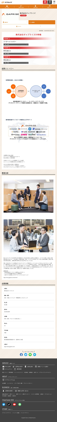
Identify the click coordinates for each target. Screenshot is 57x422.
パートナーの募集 (15, 412)
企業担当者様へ (8, 391)
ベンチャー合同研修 (35, 394)
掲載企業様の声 (5, 394)
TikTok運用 (4, 395)
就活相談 (26, 372)
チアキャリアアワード (6, 412)
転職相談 (31, 372)
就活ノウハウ (5, 372)
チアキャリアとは (8, 380)
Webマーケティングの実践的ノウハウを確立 (14, 160)
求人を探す (6, 366)
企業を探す (28, 366)
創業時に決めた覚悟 (9, 155)
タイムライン (7, 369)
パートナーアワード (25, 412)
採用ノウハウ (18, 394)
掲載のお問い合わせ (21, 391)
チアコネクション (48, 394)
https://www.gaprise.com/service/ (10, 277)
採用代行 (14, 395)
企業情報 (32, 22)
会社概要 (4, 383)
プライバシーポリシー (27, 383)
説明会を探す (18, 366)
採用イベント (12, 394)
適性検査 (18, 369)
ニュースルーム (10, 383)
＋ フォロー (23, 15)
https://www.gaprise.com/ (9, 346)
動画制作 (9, 395)
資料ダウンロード (26, 394)
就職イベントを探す (41, 366)
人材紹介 (42, 394)
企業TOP (15, 22)
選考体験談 (11, 372)
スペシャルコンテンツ (18, 372)
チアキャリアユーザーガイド (45, 372)
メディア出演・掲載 (18, 383)
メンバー (28, 26)
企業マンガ (36, 372)
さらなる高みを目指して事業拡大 (12, 164)
